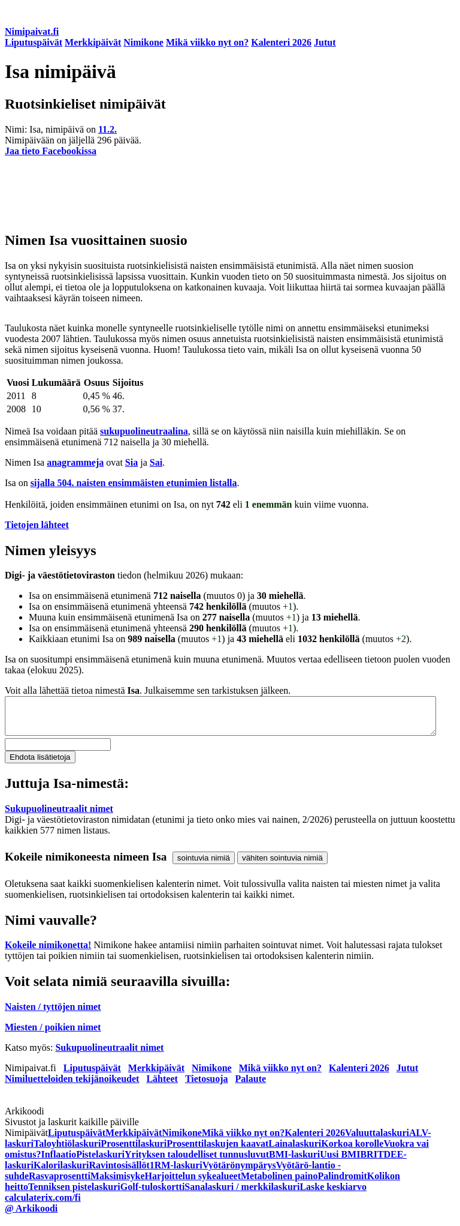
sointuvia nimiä (203, 865)
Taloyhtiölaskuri (67, 1151)
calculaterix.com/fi (43, 1205)
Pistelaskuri (100, 1161)
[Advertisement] (230, 193)
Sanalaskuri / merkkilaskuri (241, 1194)
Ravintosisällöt (119, 1172)
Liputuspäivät (33, 42)
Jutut (324, 42)
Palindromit (342, 1183)
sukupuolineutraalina (144, 431)
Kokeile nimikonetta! (48, 952)
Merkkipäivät (93, 42)
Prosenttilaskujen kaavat (217, 1151)
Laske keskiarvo (333, 1194)
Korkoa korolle (352, 1151)
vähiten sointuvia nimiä (282, 865)
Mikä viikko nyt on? (207, 42)
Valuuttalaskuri (377, 1140)
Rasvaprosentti (59, 1183)
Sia (131, 462)
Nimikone (143, 42)
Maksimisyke (117, 1183)
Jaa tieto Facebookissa (50, 151)
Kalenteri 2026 (281, 42)
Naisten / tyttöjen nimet (53, 1014)
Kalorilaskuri (61, 1172)
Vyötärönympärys (239, 1172)
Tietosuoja (206, 1086)
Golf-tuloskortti (152, 1194)
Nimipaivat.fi (32, 31)
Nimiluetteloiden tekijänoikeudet (72, 1086)
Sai (156, 462)
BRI (368, 1161)
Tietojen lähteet (37, 525)
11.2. (107, 129)
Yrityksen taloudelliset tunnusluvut (197, 1161)
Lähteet (161, 1086)
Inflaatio (58, 1161)
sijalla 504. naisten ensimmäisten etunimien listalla (134, 483)
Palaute (251, 1086)
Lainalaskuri (294, 1151)
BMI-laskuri (294, 1161)
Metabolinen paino (279, 1183)
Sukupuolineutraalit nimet (59, 816)
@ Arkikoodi (31, 1215)
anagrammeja (75, 462)
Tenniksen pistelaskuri (74, 1194)
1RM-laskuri (176, 1172)
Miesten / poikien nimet (53, 1034)
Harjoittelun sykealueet (193, 1183)
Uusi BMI (340, 1161)
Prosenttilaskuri (134, 1151)
